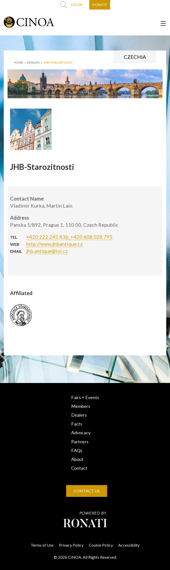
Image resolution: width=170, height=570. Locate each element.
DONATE (99, 5)
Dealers (79, 415)
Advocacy (81, 432)
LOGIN (76, 5)
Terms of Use (42, 545)
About (77, 459)
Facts (76, 423)
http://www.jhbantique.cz (54, 244)
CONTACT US (87, 490)
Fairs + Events (85, 397)
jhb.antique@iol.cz (47, 251)
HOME (18, 62)
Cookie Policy (101, 545)
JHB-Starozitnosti (58, 62)
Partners (80, 441)
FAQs (76, 450)
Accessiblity (129, 545)
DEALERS (33, 62)
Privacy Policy (71, 545)
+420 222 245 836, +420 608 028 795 (69, 237)
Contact (79, 468)
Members (80, 406)
